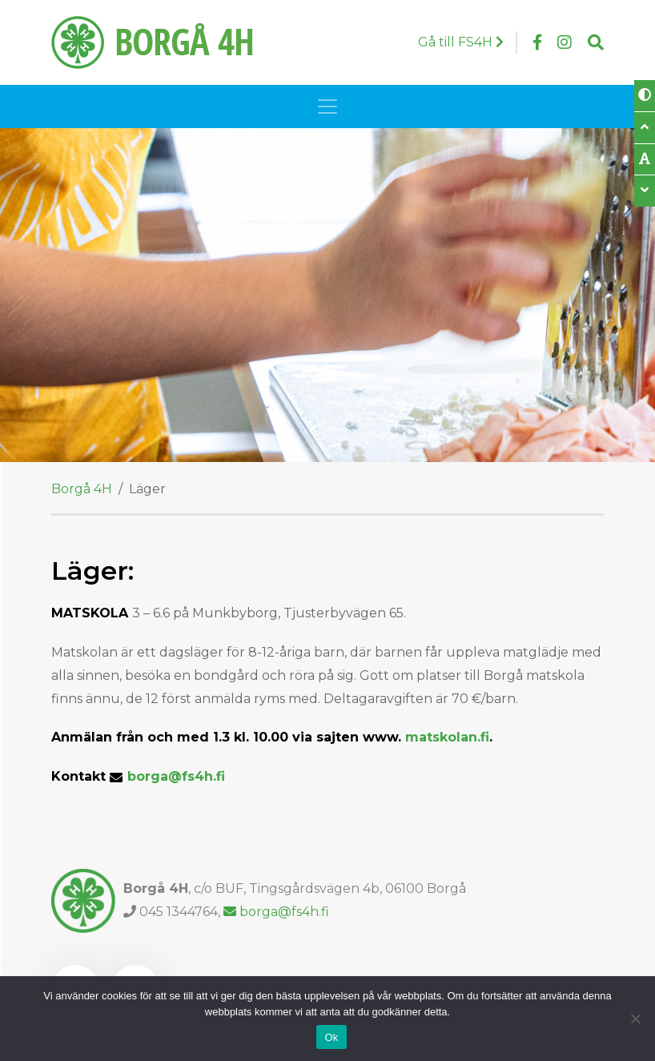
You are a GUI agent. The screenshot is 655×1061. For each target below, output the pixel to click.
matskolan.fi (447, 737)
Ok (331, 1037)
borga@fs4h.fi (176, 776)
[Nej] (635, 1019)
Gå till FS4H (461, 42)
